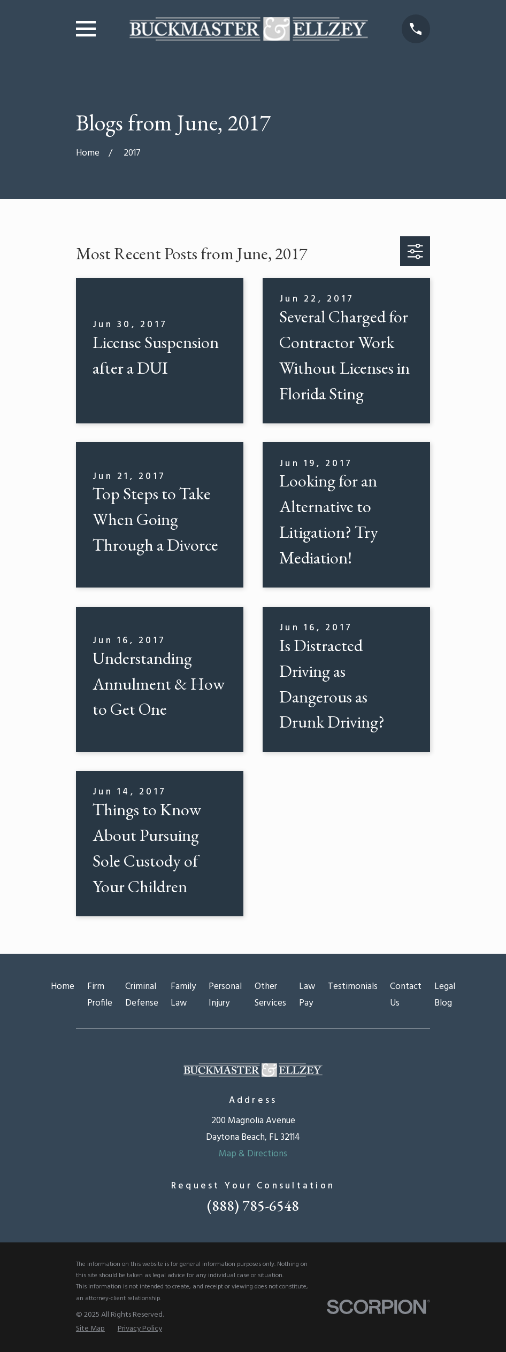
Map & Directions (253, 1154)
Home (62, 986)
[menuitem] (90, 1329)
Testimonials (353, 986)
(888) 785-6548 (253, 1205)
